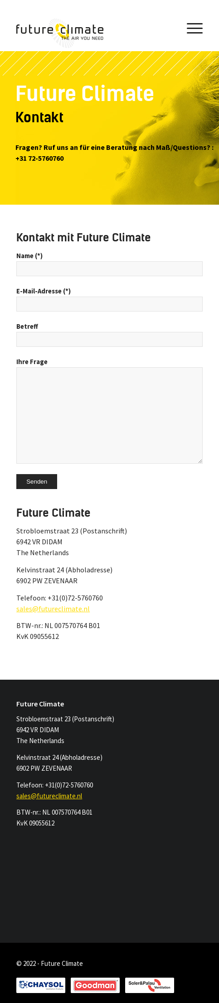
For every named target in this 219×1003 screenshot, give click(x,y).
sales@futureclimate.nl (53, 608)
